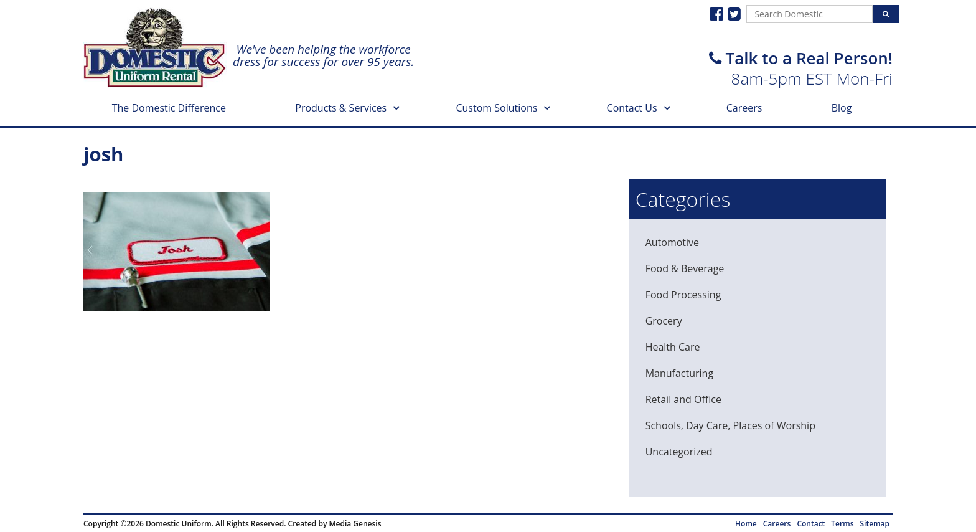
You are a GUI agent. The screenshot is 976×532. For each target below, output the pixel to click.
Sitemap (874, 523)
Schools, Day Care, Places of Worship (730, 425)
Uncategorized (679, 451)
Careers (744, 108)
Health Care (672, 347)
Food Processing (683, 295)
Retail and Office (683, 399)
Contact (811, 523)
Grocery (663, 321)
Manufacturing (679, 373)
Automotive (672, 242)
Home (746, 523)
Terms (842, 523)
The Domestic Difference (169, 108)
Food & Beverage (685, 268)
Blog (842, 108)
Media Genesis (355, 523)
